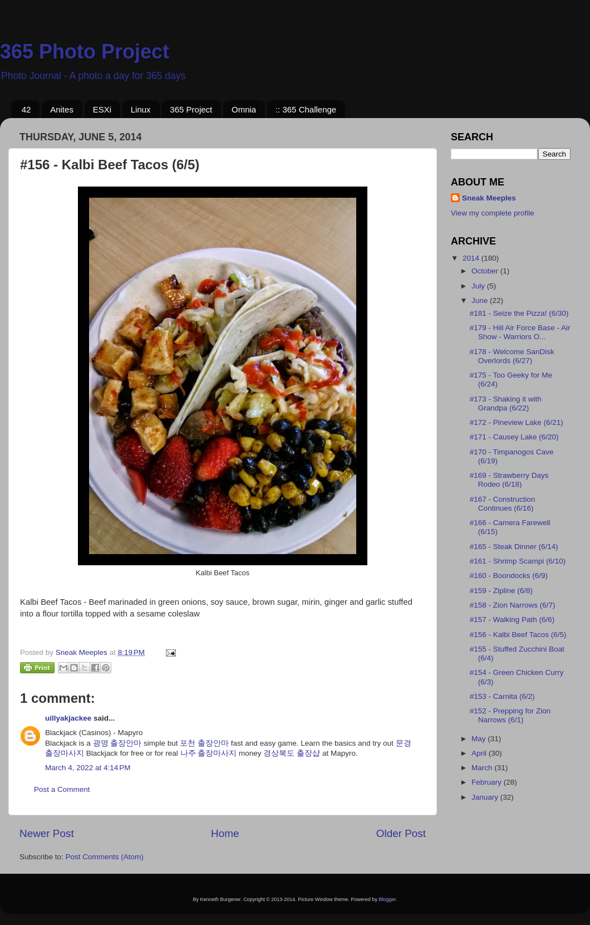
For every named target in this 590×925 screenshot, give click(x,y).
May (479, 739)
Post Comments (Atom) (105, 857)
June (480, 300)
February (487, 782)
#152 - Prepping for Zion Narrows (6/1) (510, 715)
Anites (61, 109)
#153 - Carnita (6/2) (502, 696)
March (482, 768)
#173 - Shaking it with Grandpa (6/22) (506, 403)
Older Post (401, 833)
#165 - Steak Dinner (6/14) (514, 546)
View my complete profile (492, 213)
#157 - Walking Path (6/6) (512, 619)
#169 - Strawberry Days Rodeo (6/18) (509, 479)
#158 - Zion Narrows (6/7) (512, 605)
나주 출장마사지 (208, 753)
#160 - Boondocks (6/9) (509, 575)
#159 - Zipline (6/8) (501, 590)
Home (225, 833)
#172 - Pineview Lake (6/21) (516, 422)
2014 (472, 258)
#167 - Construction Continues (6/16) (502, 503)
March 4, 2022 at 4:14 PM (87, 768)
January (485, 797)
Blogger (387, 899)
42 (26, 109)
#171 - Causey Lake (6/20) (514, 437)
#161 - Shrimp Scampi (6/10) (518, 561)
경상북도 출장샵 (291, 753)
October (485, 271)
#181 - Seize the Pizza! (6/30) (519, 313)
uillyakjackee (68, 718)
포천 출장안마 (204, 743)
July (479, 286)
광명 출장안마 (117, 743)
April (480, 753)
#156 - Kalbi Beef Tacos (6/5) (518, 634)
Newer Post (46, 833)
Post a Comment (62, 789)
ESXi (102, 109)
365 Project (191, 109)
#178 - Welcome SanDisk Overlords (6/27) (512, 356)
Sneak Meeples (489, 198)
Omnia (244, 109)
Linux (141, 109)
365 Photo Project (84, 51)
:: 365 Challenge (306, 109)
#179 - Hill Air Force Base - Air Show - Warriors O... (520, 332)
